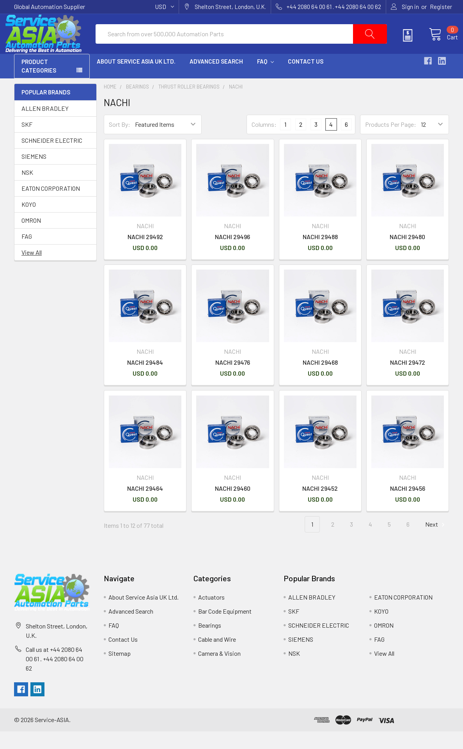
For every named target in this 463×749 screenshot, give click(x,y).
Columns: (264, 142)
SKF (26, 142)
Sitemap (119, 670)
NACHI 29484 (145, 380)
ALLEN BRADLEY (45, 126)
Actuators (211, 614)
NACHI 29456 (407, 505)
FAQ (265, 79)
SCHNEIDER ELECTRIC (51, 158)
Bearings (137, 104)
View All (31, 270)
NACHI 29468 (320, 380)
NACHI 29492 (145, 254)
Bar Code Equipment (225, 628)
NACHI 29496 (232, 254)
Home (110, 104)
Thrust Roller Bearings (189, 104)
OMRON (31, 238)
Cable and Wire (217, 656)
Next (436, 542)
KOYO (28, 222)
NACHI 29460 (232, 505)
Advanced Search (216, 79)
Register (441, 6)
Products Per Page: (390, 142)
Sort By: (119, 142)
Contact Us (305, 79)
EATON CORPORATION (50, 206)
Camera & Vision (219, 670)
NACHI (236, 104)
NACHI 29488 (320, 254)
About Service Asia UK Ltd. (136, 79)
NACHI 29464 (145, 505)
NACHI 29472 (407, 380)
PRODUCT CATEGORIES (38, 84)
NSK (27, 190)
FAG (26, 254)
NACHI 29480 (407, 254)
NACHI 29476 (232, 380)
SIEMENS (33, 174)
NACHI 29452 (320, 505)
